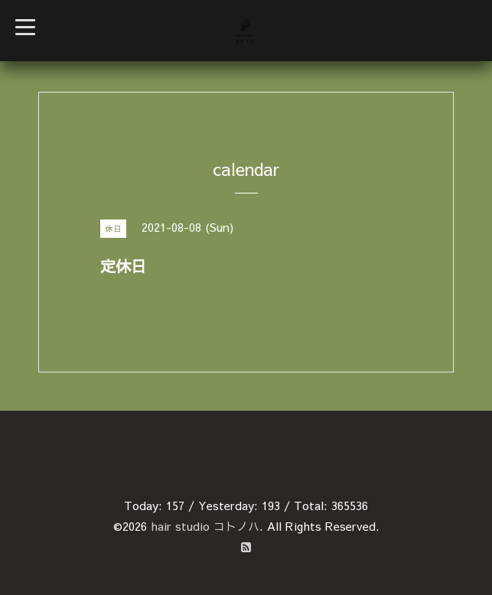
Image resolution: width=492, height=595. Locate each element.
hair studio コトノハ (205, 526)
